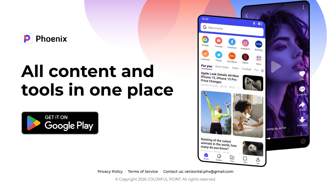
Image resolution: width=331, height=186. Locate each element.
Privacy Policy (110, 171)
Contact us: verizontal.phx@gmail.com (198, 171)
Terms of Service (143, 171)
